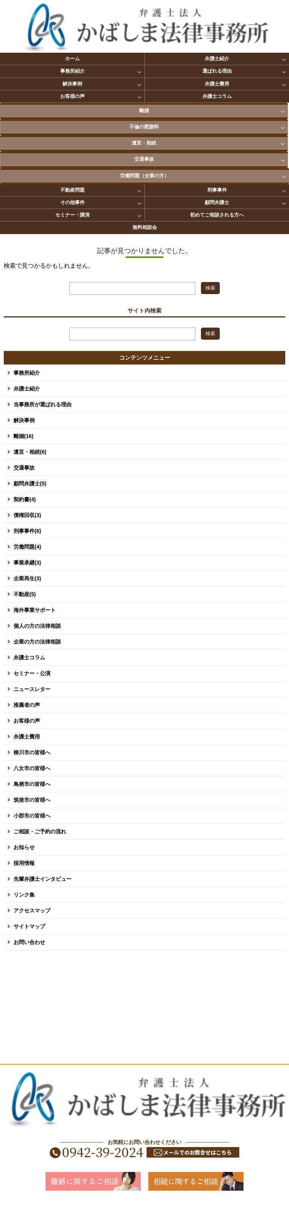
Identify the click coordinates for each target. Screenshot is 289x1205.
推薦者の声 (27, 705)
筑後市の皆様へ (32, 800)
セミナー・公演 (32, 673)
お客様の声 (72, 96)
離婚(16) (23, 436)
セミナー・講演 (72, 215)
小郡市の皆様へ (32, 816)
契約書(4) (25, 499)
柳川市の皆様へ (32, 752)
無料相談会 (144, 227)
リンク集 (24, 895)
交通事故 (144, 159)
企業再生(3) (27, 578)
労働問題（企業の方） (144, 175)
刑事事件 (217, 190)
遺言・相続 (144, 143)
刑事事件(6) (27, 531)
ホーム (72, 58)
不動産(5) (25, 594)
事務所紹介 (72, 71)
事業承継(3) (27, 563)
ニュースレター (32, 689)
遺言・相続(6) (30, 452)
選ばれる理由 (217, 71)
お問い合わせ (29, 942)
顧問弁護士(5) (30, 483)
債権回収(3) (27, 515)
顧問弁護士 (217, 202)
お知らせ (24, 847)
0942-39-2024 (98, 1152)
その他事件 (72, 202)
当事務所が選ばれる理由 (42, 404)
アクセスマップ (32, 911)
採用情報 (24, 863)
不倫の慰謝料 (144, 127)
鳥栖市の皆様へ (32, 784)
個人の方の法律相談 (37, 626)
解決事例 (72, 84)
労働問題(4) (27, 547)
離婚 (144, 110)
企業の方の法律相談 (37, 642)
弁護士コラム (217, 96)
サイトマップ (29, 926)
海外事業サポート (35, 610)
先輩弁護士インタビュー (42, 879)
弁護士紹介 (217, 58)
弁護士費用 (217, 84)
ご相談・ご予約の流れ (40, 831)
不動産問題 (72, 190)
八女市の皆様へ (32, 768)
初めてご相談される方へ (217, 215)
